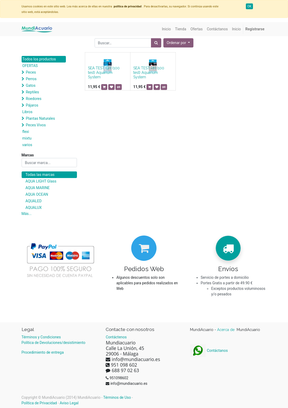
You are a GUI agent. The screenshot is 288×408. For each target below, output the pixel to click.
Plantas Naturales (40, 118)
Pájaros (32, 105)
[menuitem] (166, 29)
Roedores (33, 99)
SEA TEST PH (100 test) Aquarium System (148, 72)
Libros (27, 112)
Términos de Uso (117, 397)
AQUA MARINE (38, 188)
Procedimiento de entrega (43, 352)
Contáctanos (209, 350)
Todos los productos (39, 59)
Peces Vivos (36, 125)
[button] (178, 42)
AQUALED (34, 201)
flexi (25, 131)
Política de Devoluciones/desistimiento (53, 342)
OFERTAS (30, 66)
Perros (31, 79)
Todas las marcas (40, 174)
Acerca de (226, 330)
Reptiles (32, 92)
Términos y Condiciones (41, 337)
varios (27, 145)
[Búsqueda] (156, 42)
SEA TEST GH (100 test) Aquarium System (104, 72)
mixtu (27, 138)
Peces (31, 72)
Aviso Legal (69, 403)
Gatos (31, 85)
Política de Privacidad (39, 403)
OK (249, 6)
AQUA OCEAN (37, 194)
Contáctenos (116, 337)
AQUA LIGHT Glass (41, 181)
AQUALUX (34, 207)
